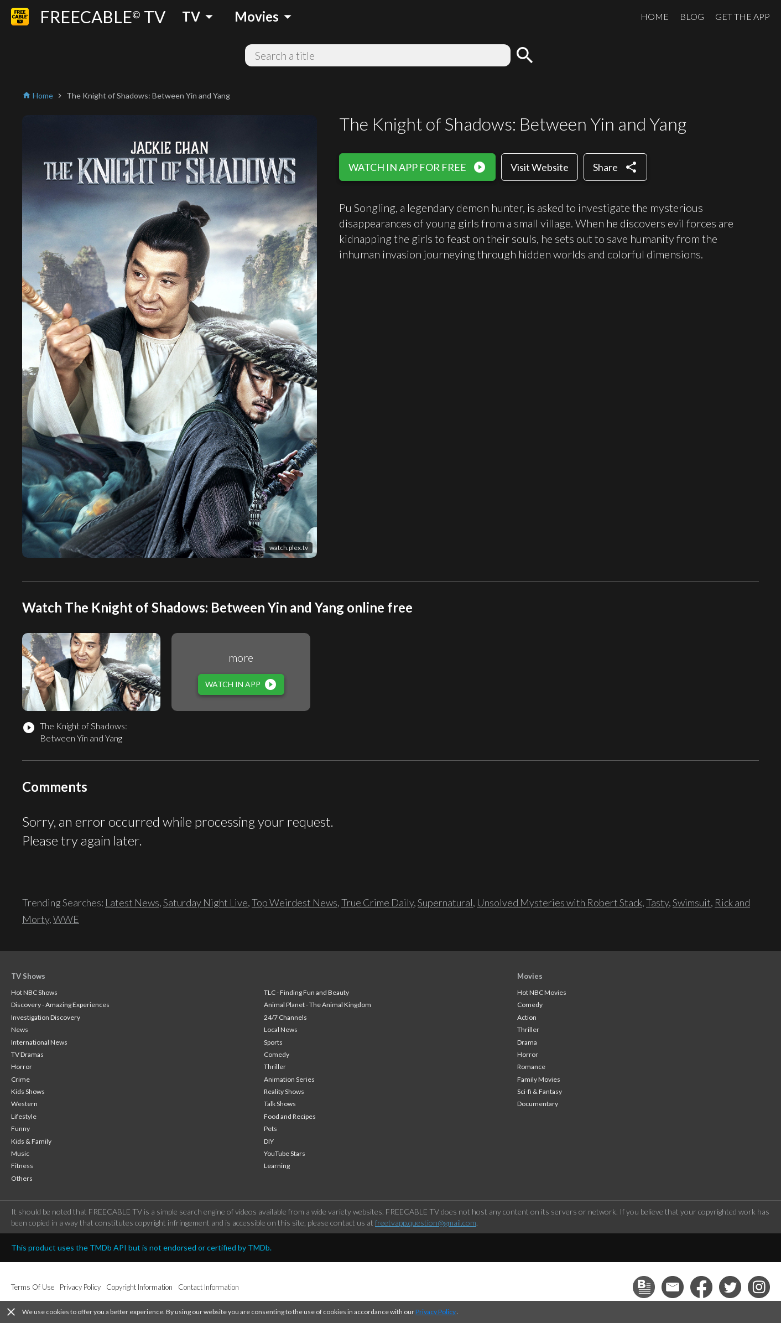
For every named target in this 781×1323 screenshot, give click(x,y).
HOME (655, 16)
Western (24, 1103)
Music (20, 1153)
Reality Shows (284, 1091)
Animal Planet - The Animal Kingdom (317, 1004)
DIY (269, 1141)
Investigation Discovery (45, 1017)
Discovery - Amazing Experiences (60, 1004)
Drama (527, 1042)
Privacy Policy (435, 1312)
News (19, 1029)
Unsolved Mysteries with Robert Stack (559, 902)
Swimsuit (692, 902)
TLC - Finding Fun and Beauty (306, 992)
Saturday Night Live (205, 902)
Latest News (132, 902)
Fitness (22, 1165)
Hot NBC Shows (34, 992)
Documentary (537, 1103)
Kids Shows (28, 1091)
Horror (21, 1066)
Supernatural (445, 902)
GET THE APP (742, 16)
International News (39, 1042)
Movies (530, 976)
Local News (281, 1029)
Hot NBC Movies (541, 992)
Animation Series (289, 1079)
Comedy (276, 1054)
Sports (273, 1042)
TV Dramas (27, 1054)
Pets (270, 1128)
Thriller (275, 1066)
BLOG (692, 16)
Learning (277, 1165)
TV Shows (28, 976)
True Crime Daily (377, 902)
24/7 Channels (285, 1017)
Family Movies (538, 1079)
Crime (20, 1079)
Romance (531, 1066)
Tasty (657, 902)
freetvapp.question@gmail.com (425, 1222)
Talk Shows (280, 1103)
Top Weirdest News (294, 902)
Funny (20, 1128)
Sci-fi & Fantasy (539, 1091)
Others (22, 1178)
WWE (66, 919)
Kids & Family (31, 1141)
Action (527, 1017)
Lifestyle (24, 1116)
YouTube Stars (284, 1153)
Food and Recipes (290, 1116)
